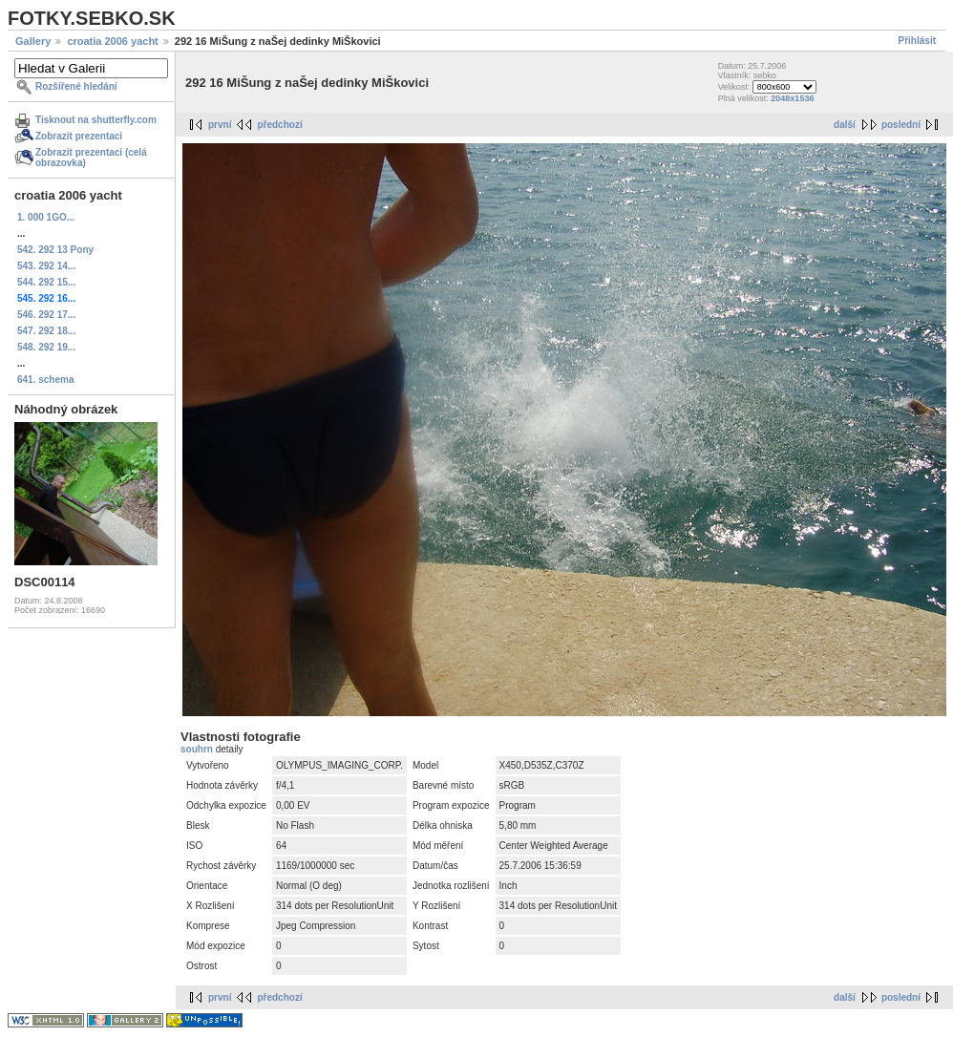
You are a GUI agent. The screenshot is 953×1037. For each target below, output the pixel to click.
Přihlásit (917, 40)
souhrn (198, 749)
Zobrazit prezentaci (78, 136)
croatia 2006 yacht (112, 41)
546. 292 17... (46, 314)
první (219, 124)
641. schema (45, 379)
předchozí (279, 124)
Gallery (33, 41)
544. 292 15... (46, 282)
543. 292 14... (46, 266)
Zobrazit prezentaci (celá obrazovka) (91, 157)
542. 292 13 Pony (55, 249)
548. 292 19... (46, 347)
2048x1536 (792, 98)
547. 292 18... (46, 331)
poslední (901, 124)
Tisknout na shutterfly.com (96, 120)
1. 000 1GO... (45, 217)
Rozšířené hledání (76, 86)
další (845, 124)
